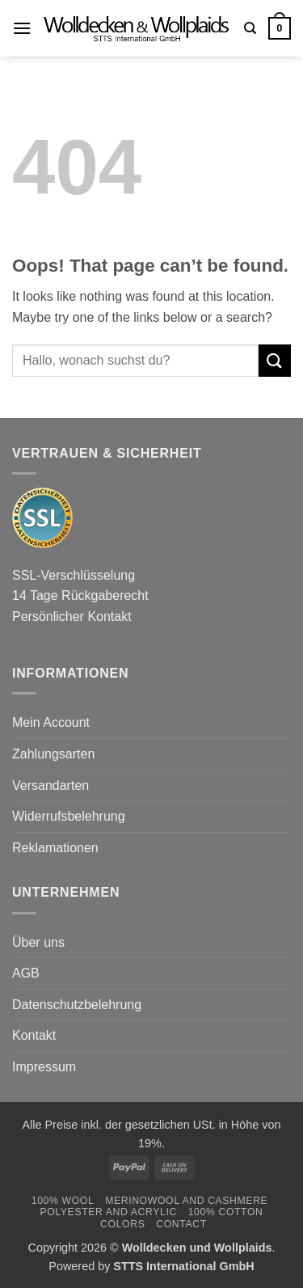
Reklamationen (55, 848)
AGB (26, 973)
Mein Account (51, 722)
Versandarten (50, 785)
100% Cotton (225, 1212)
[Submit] (275, 360)
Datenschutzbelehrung (76, 1004)
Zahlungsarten (53, 754)
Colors (122, 1224)
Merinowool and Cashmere (186, 1200)
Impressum (44, 1067)
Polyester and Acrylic (108, 1212)
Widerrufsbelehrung (68, 816)
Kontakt (34, 1035)
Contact (181, 1224)
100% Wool (63, 1200)
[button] (22, 28)
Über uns (38, 942)
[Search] (250, 28)
